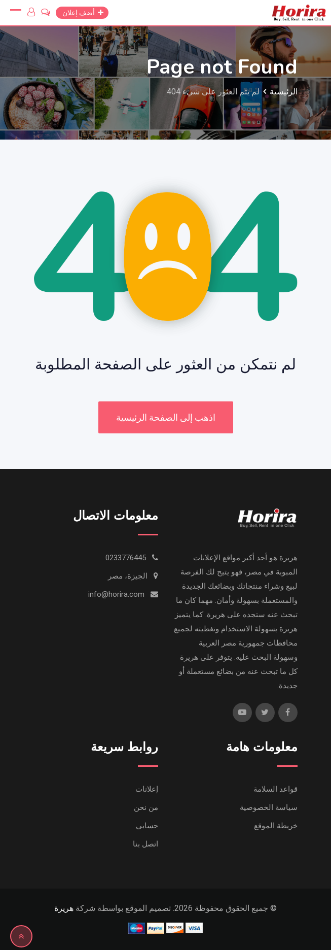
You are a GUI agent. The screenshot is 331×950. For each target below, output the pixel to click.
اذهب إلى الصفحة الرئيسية (165, 417)
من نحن (146, 807)
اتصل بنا (145, 844)
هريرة (63, 908)
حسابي (147, 825)
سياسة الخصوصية (269, 807)
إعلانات (146, 789)
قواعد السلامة (275, 789)
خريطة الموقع (276, 825)
